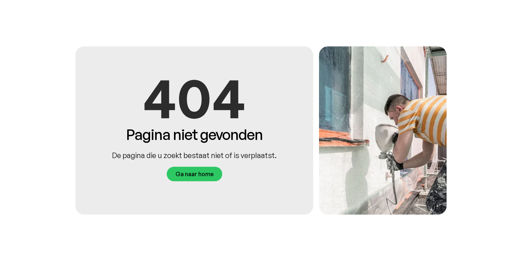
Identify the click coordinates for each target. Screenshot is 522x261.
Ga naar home (194, 174)
